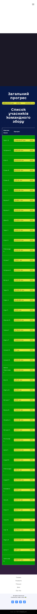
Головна (18, 577)
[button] (12, 602)
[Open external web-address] (17, 24)
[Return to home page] (8, 4)
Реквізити (18, 581)
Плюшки (18, 584)
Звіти (18, 587)
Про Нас (18, 590)
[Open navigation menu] (33, 4)
